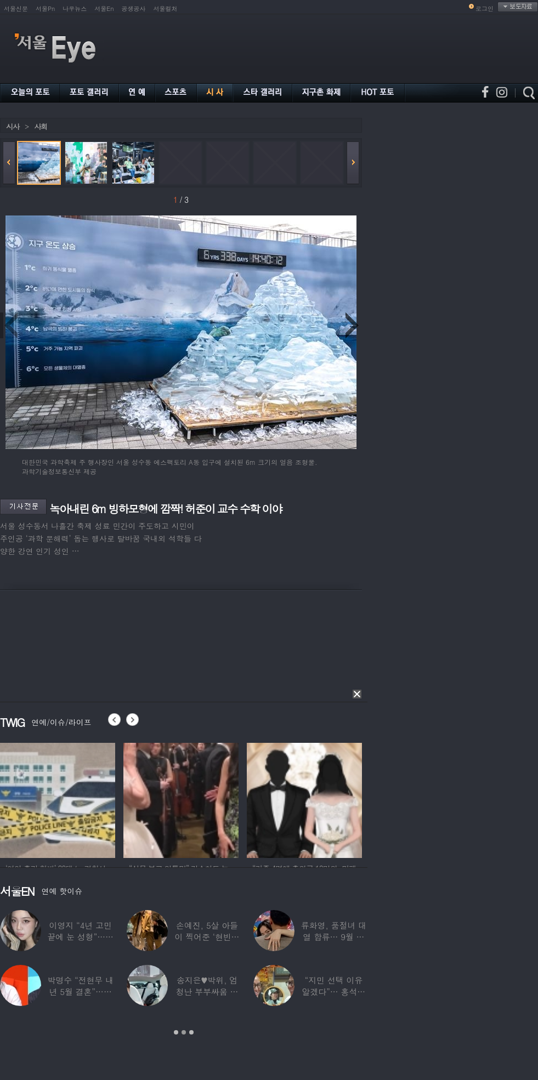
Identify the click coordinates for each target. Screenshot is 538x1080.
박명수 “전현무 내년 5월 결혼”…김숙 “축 (80, 991)
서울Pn (45, 8)
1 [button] (176, 1032)
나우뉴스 (75, 8)
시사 (12, 126)
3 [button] (191, 1032)
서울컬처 (166, 8)
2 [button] (184, 1032)
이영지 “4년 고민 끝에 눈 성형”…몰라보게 (80, 936)
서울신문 (16, 8)
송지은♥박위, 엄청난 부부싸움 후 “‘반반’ (207, 991)
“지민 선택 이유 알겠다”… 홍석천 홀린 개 (334, 991)
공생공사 (134, 8)
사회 (40, 126)
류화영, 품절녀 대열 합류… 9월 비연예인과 (333, 936)
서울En (104, 8)
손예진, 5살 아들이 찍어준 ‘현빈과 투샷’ (207, 936)
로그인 (484, 8)
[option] (57, 798)
